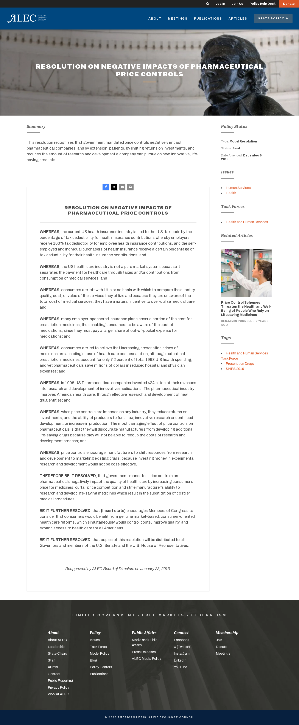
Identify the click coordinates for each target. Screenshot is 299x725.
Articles (238, 18)
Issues (95, 640)
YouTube (180, 667)
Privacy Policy (58, 687)
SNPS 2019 (235, 369)
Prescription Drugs (240, 363)
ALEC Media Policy (146, 658)
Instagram (182, 653)
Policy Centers (101, 667)
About (155, 18)
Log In (220, 3)
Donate (289, 3)
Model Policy (99, 653)
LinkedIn (180, 660)
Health (231, 193)
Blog (93, 660)
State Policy (273, 18)
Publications (208, 18)
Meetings (178, 18)
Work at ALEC (58, 694)
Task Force (98, 647)
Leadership (56, 647)
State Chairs (57, 653)
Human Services (238, 188)
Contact (54, 674)
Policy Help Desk (263, 3)
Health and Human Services (247, 222)
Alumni (53, 667)
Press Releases (144, 652)
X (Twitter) (182, 647)
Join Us (237, 3)
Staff (52, 660)
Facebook (181, 640)
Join (219, 640)
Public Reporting (60, 680)
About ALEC (57, 640)
